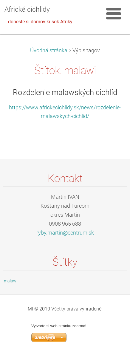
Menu (114, 13)
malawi (10, 281)
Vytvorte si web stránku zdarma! (58, 326)
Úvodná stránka (48, 50)
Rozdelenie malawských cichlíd (65, 92)
